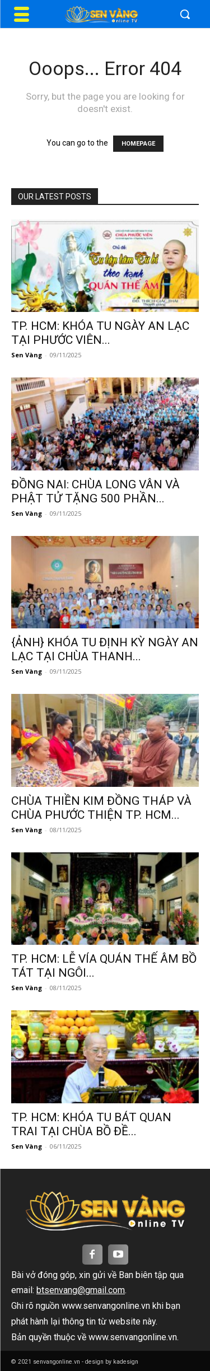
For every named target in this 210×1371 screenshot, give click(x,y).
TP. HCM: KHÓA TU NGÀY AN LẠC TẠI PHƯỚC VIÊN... (100, 333)
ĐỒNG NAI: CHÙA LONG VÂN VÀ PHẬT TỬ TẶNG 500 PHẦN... (95, 491)
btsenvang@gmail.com (80, 1290)
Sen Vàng (26, 355)
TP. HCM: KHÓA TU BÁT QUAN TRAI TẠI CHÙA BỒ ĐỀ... (91, 1124)
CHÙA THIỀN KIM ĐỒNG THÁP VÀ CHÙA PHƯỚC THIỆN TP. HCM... (101, 808)
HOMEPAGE (138, 143)
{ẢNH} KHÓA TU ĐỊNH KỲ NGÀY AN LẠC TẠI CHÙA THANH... (104, 649)
